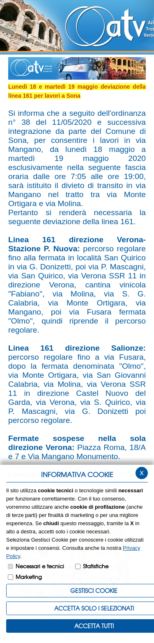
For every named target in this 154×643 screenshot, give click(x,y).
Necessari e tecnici (40, 566)
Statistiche (95, 566)
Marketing (29, 577)
